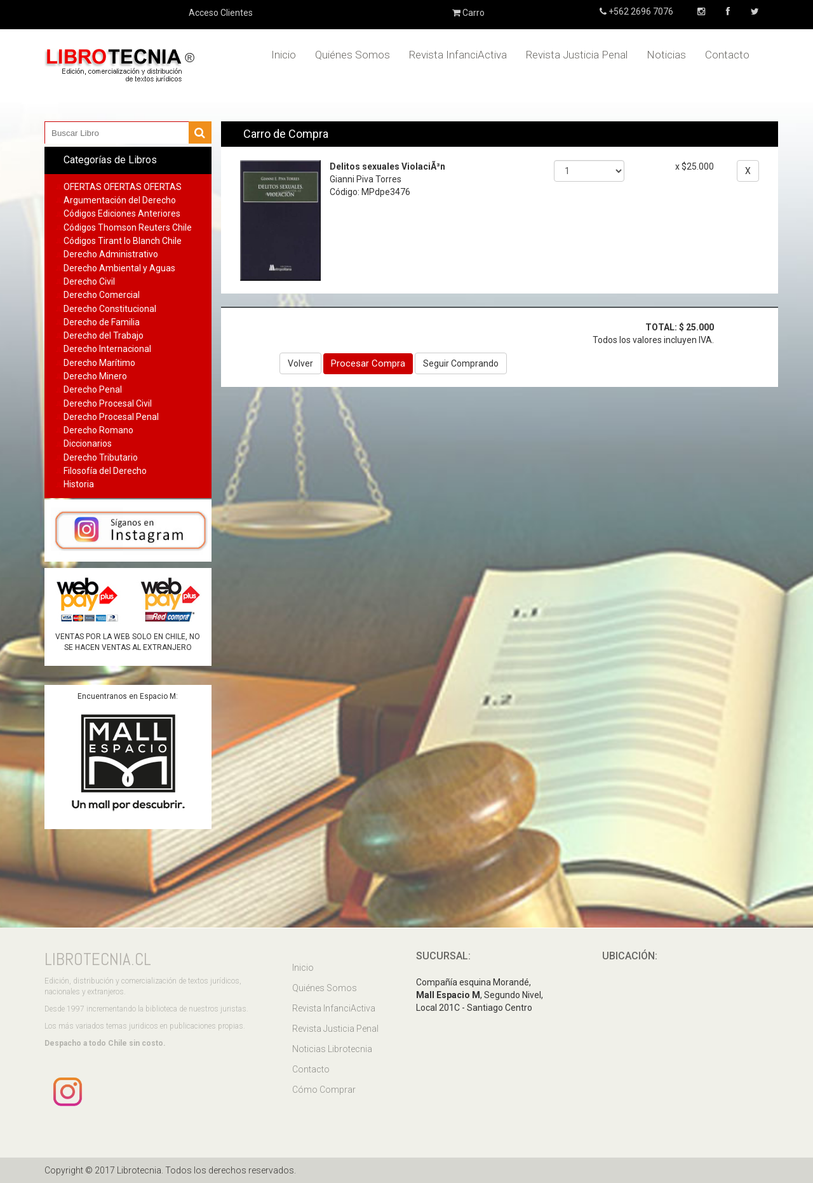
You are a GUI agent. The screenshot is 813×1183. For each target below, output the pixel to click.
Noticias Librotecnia (332, 1049)
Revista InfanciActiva (458, 54)
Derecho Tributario (101, 457)
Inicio (283, 54)
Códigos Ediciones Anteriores (122, 213)
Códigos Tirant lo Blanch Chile (123, 241)
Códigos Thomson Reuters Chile (128, 227)
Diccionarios (88, 443)
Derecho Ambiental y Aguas (119, 268)
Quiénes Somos (352, 54)
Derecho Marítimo (99, 363)
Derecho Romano (98, 430)
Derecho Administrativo (111, 254)
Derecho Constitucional (110, 309)
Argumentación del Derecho (120, 200)
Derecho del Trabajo (104, 335)
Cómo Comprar (324, 1090)
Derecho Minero (95, 376)
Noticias (666, 54)
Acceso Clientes (221, 13)
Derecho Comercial (102, 295)
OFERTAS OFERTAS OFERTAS (123, 187)
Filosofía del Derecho (105, 471)
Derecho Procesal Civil (108, 403)
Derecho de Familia (102, 322)
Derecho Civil (89, 281)
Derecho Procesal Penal (111, 417)
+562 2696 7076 (640, 11)
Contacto (727, 54)
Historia (79, 484)
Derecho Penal (93, 389)
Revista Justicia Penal (577, 54)
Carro (468, 13)
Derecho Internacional (107, 349)
